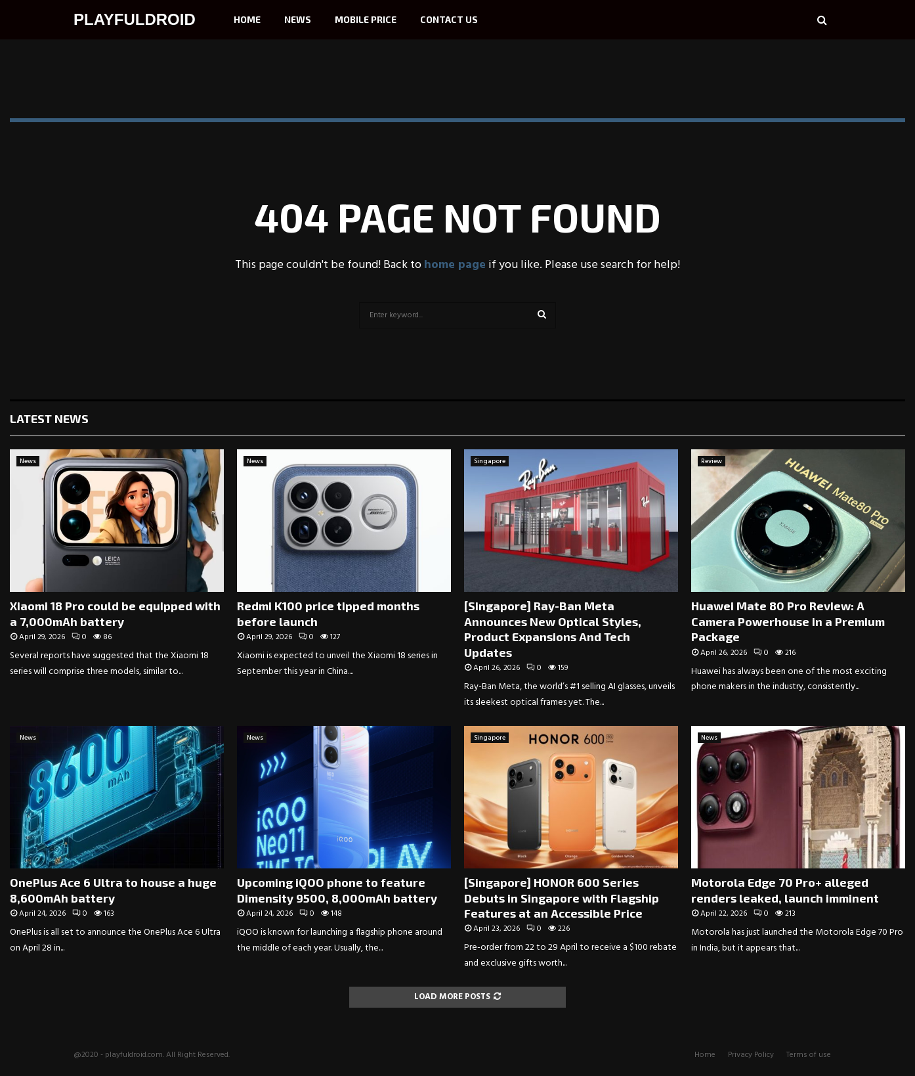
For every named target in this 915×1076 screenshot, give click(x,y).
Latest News (49, 418)
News (297, 19)
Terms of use (808, 1055)
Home (247, 19)
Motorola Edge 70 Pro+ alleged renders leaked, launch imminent (785, 890)
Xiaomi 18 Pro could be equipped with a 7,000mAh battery (115, 613)
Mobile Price (365, 19)
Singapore (489, 461)
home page (455, 265)
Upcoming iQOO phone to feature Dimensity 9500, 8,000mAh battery (337, 890)
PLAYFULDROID (135, 19)
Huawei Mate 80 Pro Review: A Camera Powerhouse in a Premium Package (788, 621)
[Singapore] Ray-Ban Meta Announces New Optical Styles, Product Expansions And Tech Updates (552, 628)
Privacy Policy (751, 1055)
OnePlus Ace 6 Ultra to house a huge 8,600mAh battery (113, 890)
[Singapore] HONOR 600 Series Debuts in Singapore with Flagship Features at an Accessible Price (561, 897)
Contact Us (449, 19)
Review (711, 461)
